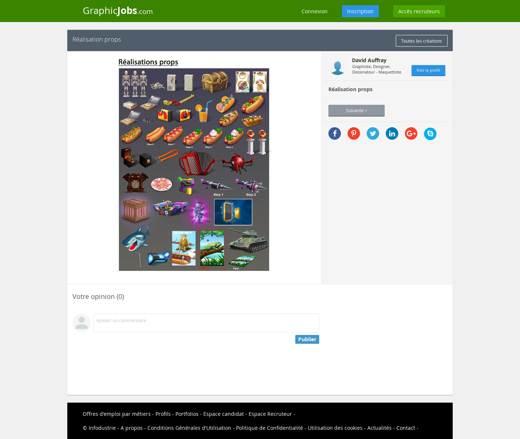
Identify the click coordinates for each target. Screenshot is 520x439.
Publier (307, 339)
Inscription (360, 11)
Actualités (379, 427)
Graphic (118, 10)
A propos (132, 427)
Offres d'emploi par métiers (117, 413)
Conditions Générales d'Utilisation (189, 427)
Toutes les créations (421, 41)
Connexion (315, 11)
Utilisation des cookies (335, 427)
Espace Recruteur (270, 413)
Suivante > (356, 110)
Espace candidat (223, 413)
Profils (163, 413)
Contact (405, 427)
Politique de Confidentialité (269, 427)
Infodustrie (102, 427)
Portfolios (187, 413)
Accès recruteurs (419, 11)
